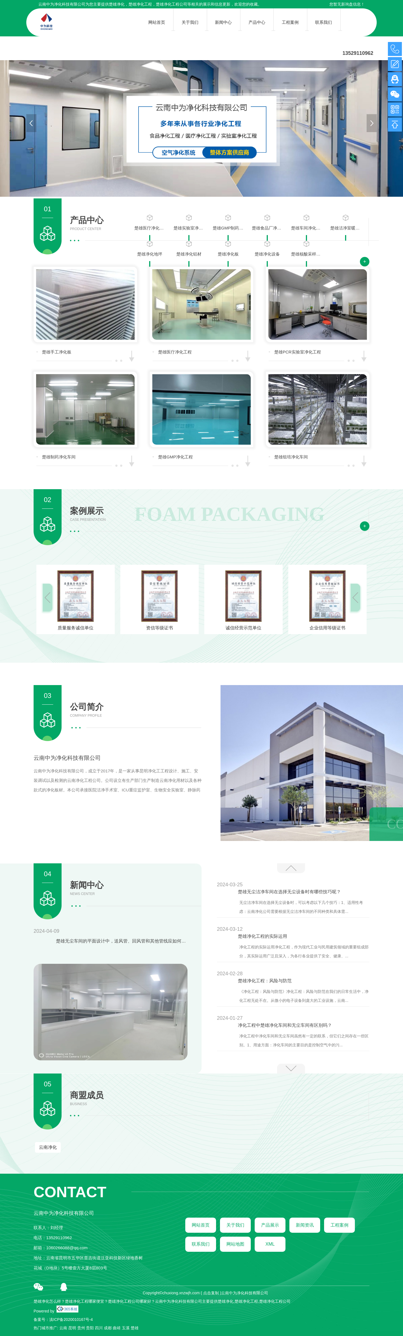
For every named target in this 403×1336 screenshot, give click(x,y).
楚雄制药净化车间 (59, 456)
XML (270, 1244)
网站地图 (235, 1244)
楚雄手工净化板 (56, 352)
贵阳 (90, 1328)
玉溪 (126, 1328)
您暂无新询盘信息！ (347, 4)
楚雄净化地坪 (149, 248)
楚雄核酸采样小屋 (306, 248)
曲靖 (117, 1328)
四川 (99, 1328)
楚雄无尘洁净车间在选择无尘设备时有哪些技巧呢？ (289, 891)
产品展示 (270, 1225)
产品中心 (87, 223)
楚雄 (135, 1328)
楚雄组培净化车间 (291, 456)
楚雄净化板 (228, 248)
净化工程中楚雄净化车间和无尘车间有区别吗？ (285, 1025)
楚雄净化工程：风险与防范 (265, 980)
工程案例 (339, 1225)
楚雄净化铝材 (189, 248)
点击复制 (211, 1293)
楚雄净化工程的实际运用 (262, 936)
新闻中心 (87, 888)
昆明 (72, 1328)
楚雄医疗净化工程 (149, 222)
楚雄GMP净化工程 (175, 456)
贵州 (81, 1328)
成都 (108, 1328)
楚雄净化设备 (267, 248)
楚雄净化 (117, 4)
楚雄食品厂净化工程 (267, 222)
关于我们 (235, 1225)
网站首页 (201, 1225)
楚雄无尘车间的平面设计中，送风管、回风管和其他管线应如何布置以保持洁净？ (122, 941)
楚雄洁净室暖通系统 (345, 222)
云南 (63, 1328)
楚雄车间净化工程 (306, 222)
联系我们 (201, 1244)
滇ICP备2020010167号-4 (71, 1319)
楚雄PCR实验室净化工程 (297, 352)
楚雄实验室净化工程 (189, 222)
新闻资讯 (305, 1225)
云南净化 (48, 1147)
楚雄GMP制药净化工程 (228, 222)
